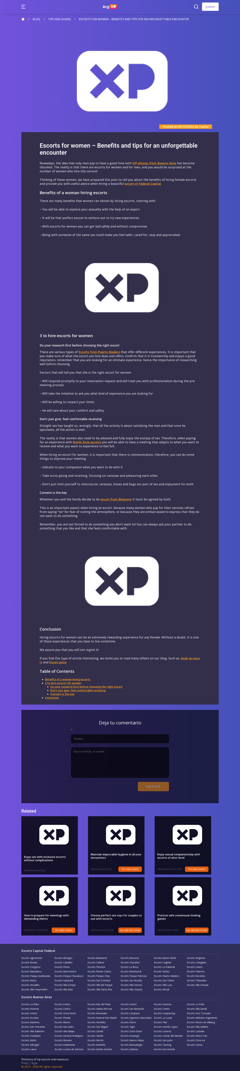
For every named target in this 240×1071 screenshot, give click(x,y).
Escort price (57, 662)
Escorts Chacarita (130, 962)
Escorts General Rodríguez (68, 1035)
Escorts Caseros (162, 1031)
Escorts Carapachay (164, 1013)
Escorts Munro (62, 1022)
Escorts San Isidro (64, 1026)
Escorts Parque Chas (99, 976)
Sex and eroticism (138, 930)
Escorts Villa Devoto (131, 985)
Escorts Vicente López (166, 1026)
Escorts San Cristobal (99, 980)
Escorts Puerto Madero (166, 976)
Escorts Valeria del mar (100, 1008)
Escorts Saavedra (63, 980)
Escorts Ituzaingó (130, 1035)
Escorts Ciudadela (30, 1035)
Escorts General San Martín (102, 1017)
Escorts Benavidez (97, 1013)
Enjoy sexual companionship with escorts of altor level (185, 856)
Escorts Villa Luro (163, 985)
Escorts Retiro (28, 980)
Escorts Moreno (63, 1040)
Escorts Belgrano (196, 958)
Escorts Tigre (128, 1026)
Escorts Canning (162, 1044)
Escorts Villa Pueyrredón (34, 989)
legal (34, 1063)
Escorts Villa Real (63, 989)
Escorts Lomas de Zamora (68, 1049)
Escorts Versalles (30, 985)
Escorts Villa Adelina (197, 1026)
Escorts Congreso (30, 967)
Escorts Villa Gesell (197, 1008)
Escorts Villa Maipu (64, 1031)
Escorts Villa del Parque (100, 985)
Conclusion (52, 698)
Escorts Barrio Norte (165, 958)
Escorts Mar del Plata (99, 1004)
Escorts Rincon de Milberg (201, 1022)
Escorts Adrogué (30, 1044)
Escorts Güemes (163, 1004)
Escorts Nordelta (97, 1022)
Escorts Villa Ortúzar (197, 985)
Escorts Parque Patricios (134, 976)
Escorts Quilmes (129, 1049)
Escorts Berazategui (131, 1044)
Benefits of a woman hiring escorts (67, 679)
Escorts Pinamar (30, 1008)
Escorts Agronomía (31, 958)
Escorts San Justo (163, 1040)
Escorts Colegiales (196, 962)
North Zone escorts (87, 442)
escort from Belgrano (116, 499)
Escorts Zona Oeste (131, 1031)
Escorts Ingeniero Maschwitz (136, 1017)
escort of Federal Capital (143, 184)
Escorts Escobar (30, 1017)
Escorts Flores (62, 967)
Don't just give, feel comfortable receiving (78, 690)
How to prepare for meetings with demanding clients (46, 917)
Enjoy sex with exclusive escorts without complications (50, 858)
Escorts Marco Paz (197, 1035)
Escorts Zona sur (196, 1040)
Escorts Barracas (130, 958)
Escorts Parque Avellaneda (35, 976)
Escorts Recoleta (196, 976)
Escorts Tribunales (197, 980)
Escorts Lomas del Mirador (168, 1035)
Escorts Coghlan (162, 962)
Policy (24, 1063)
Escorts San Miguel (98, 1026)
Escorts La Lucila (163, 1017)
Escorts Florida (62, 1017)
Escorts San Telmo (164, 980)
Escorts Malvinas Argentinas (202, 1017)
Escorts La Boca (129, 967)
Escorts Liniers (194, 967)
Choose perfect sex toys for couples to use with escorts (119, 917)
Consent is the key (62, 694)
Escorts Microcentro (65, 971)
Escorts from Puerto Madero (99, 352)
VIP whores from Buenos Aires (154, 163)
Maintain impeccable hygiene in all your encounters (116, 856)
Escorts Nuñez (162, 971)
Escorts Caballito (63, 962)
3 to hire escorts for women (63, 683)
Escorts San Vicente (164, 1049)
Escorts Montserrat (131, 971)
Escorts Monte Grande (100, 1049)
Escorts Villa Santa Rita (100, 989)
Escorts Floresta (96, 967)
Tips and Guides (137, 869)
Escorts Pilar (160, 1022)
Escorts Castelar (195, 1031)
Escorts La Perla (195, 1004)
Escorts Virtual (161, 989)
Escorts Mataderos (31, 971)
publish (210, 6)
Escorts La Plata (30, 1004)
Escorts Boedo (29, 962)
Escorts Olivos (128, 1022)
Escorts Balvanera (97, 958)
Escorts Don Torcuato (199, 1013)
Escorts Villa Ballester (32, 1031)
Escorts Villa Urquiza (131, 989)
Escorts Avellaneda (64, 1044)
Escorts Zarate (95, 1031)
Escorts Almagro (63, 958)
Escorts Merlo (28, 1040)
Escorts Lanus (28, 1049)
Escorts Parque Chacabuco (69, 976)
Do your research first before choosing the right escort (86, 687)
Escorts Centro (62, 1004)
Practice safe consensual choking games (183, 915)
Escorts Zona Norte (65, 1013)
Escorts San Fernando (33, 1026)
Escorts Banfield (96, 1044)
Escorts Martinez (30, 1022)
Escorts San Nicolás (131, 980)
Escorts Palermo (196, 971)
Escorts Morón (96, 1040)
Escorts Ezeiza (194, 1044)
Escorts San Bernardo (132, 1008)
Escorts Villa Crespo (65, 985)
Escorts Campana (130, 1013)
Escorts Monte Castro (99, 971)
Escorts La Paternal (164, 967)
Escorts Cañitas (96, 962)
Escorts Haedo (95, 1035)
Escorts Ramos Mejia (132, 1040)
